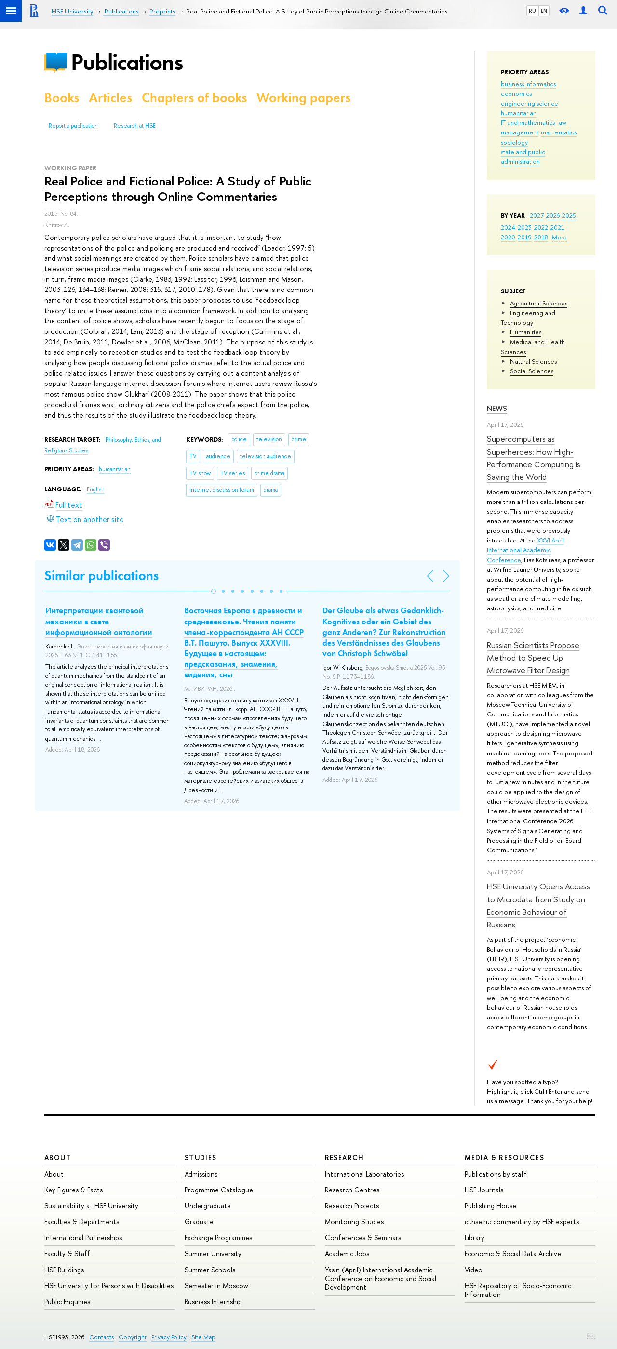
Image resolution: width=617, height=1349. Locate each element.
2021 (557, 227)
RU (532, 10)
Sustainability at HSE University (91, 1205)
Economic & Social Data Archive (513, 1253)
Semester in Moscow (216, 1285)
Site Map (203, 1337)
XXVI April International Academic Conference (525, 550)
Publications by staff (496, 1173)
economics (516, 93)
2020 (508, 237)
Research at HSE (135, 126)
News (497, 408)
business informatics (528, 83)
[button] (213, 591)
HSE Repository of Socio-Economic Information (518, 1290)
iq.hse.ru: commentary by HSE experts (522, 1221)
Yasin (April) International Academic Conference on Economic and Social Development (380, 1278)
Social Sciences (531, 371)
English (96, 489)
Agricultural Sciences (538, 303)
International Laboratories (364, 1173)
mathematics (559, 132)
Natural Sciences (533, 361)
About (57, 1157)
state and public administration (523, 156)
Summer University (213, 1253)
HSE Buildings (64, 1269)
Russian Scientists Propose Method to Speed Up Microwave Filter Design (533, 657)
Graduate (199, 1221)
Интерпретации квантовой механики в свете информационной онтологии (98, 621)
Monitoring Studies (354, 1221)
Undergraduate (208, 1205)
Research (344, 1157)
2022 (541, 227)
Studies (201, 1157)
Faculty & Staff (67, 1253)
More (559, 237)
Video (474, 1269)
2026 (553, 215)
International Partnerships (83, 1237)
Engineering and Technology (528, 317)
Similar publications (101, 575)
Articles (110, 97)
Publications (127, 62)
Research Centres (352, 1189)
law (561, 122)
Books (61, 97)
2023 (525, 227)
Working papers (303, 97)
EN (544, 10)
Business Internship (213, 1301)
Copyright (133, 1337)
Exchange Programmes (218, 1237)
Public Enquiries (67, 1301)
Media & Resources (504, 1157)
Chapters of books (194, 97)
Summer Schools (210, 1269)
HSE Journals (484, 1189)
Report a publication (73, 126)
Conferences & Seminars (363, 1237)
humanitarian (519, 112)
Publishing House (490, 1205)
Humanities (525, 332)
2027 (537, 215)
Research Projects (352, 1205)
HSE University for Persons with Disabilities (109, 1285)
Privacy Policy (169, 1337)
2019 (525, 237)
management (519, 132)
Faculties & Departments (81, 1221)
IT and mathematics (528, 122)
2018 (541, 237)
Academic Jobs (347, 1253)
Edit (591, 1335)
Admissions (201, 1173)
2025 (569, 215)
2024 (508, 227)
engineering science (529, 103)
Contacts (101, 1337)
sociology (514, 142)
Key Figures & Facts (73, 1189)
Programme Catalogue (219, 1189)
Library (474, 1237)
